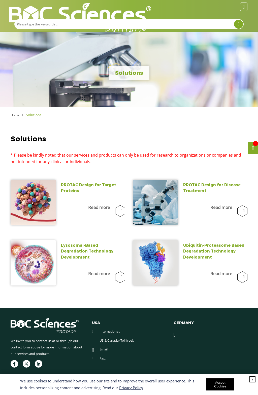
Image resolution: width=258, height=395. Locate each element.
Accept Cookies (220, 384)
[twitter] (26, 364)
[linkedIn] (38, 364)
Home (15, 115)
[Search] (238, 24)
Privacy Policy (131, 387)
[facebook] (14, 364)
